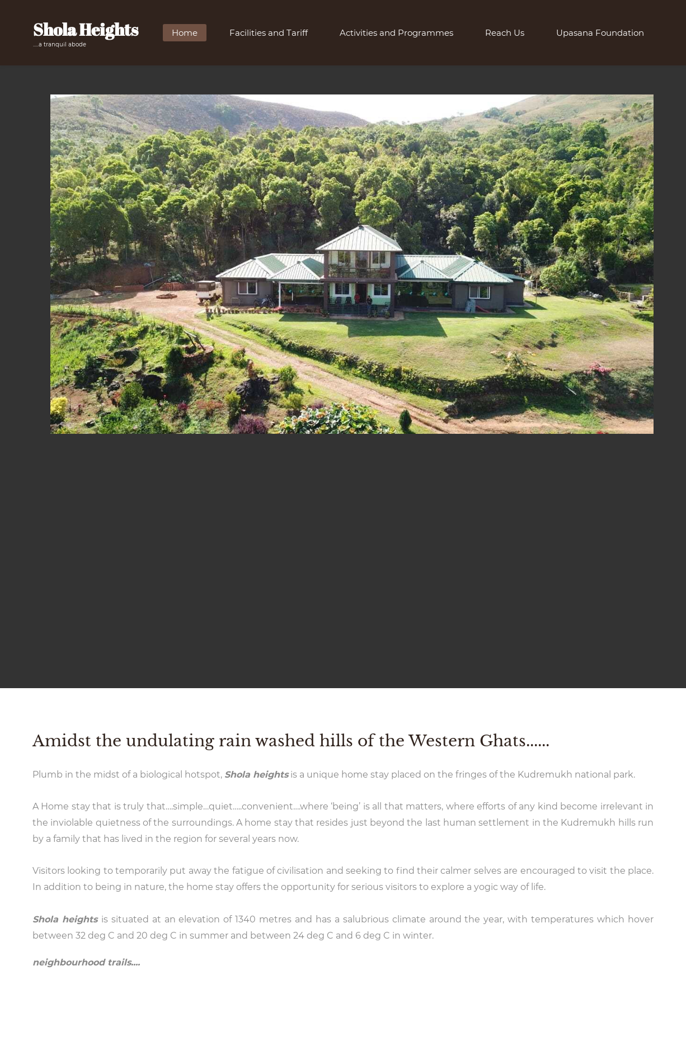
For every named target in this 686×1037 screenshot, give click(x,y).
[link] (352, 102)
